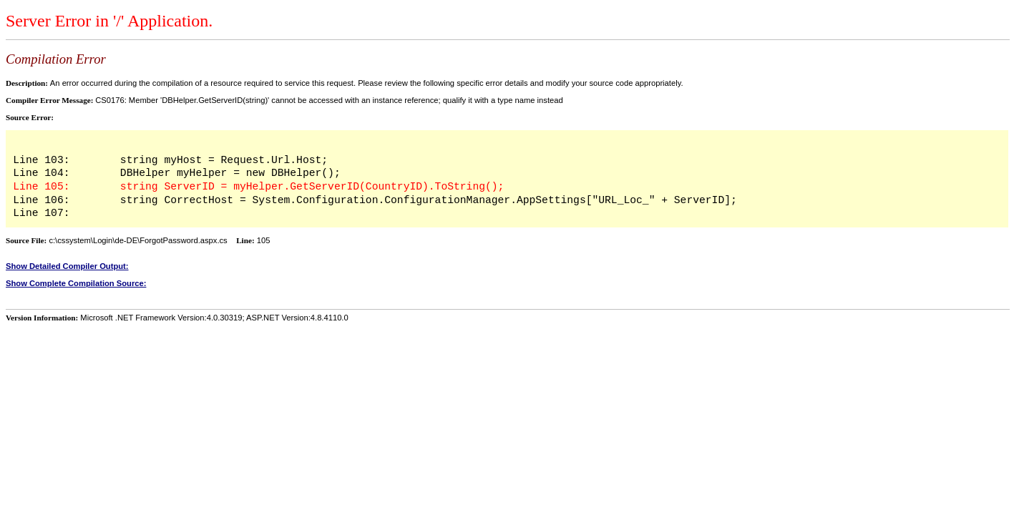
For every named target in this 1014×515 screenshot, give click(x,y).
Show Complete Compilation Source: (76, 283)
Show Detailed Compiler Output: (67, 266)
